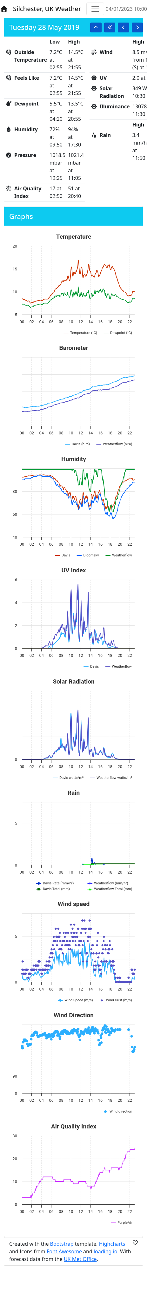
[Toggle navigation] (95, 9)
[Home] (4, 8)
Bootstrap (62, 1243)
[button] (96, 27)
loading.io (105, 1251)
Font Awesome (64, 1251)
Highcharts (112, 1243)
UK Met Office (80, 1259)
